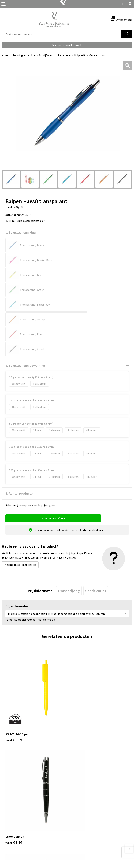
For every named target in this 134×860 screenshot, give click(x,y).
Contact (7, 827)
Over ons (74, 769)
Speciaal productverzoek (67, 45)
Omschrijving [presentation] (69, 531)
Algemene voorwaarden (83, 827)
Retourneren (9, 832)
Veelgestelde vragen (81, 774)
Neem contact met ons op (20, 505)
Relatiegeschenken (24, 55)
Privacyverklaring (79, 837)
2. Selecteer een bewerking (25, 306)
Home (5, 55)
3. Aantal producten (20, 434)
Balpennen (64, 55)
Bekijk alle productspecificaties (25, 221)
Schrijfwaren (46, 55)
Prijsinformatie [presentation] (40, 531)
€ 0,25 (13, 739)
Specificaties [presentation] (95, 531)
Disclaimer (75, 842)
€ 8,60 (79, 658)
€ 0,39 (13, 658)
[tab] (40, 531)
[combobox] (61, 34)
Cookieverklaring (79, 832)
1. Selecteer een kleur (21, 232)
